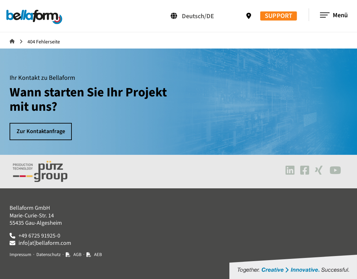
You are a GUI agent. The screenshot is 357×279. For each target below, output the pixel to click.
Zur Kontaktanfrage (41, 131)
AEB (98, 254)
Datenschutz (48, 254)
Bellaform (12, 41)
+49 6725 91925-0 (39, 236)
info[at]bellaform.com (45, 243)
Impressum (20, 254)
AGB (77, 254)
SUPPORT (278, 16)
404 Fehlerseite (43, 41)
